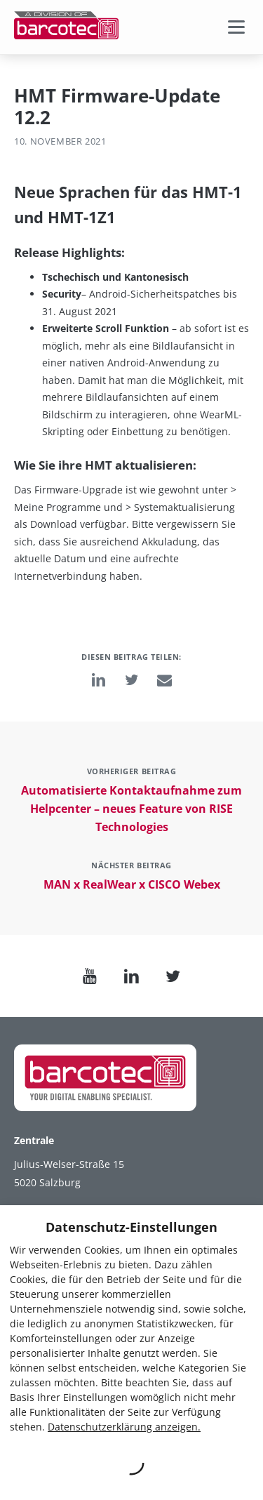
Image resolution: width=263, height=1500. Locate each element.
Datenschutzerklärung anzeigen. (124, 1426)
